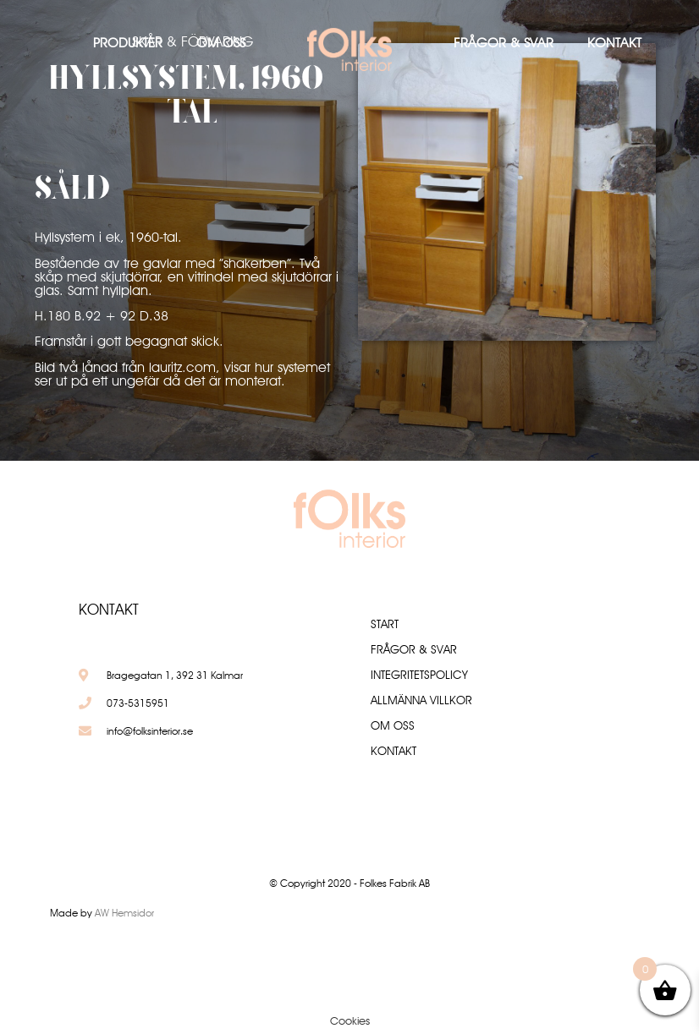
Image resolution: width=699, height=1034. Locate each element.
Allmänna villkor (421, 700)
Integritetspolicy (419, 674)
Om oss (220, 43)
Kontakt (614, 43)
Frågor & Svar (503, 43)
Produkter (127, 43)
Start (385, 624)
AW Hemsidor (124, 912)
